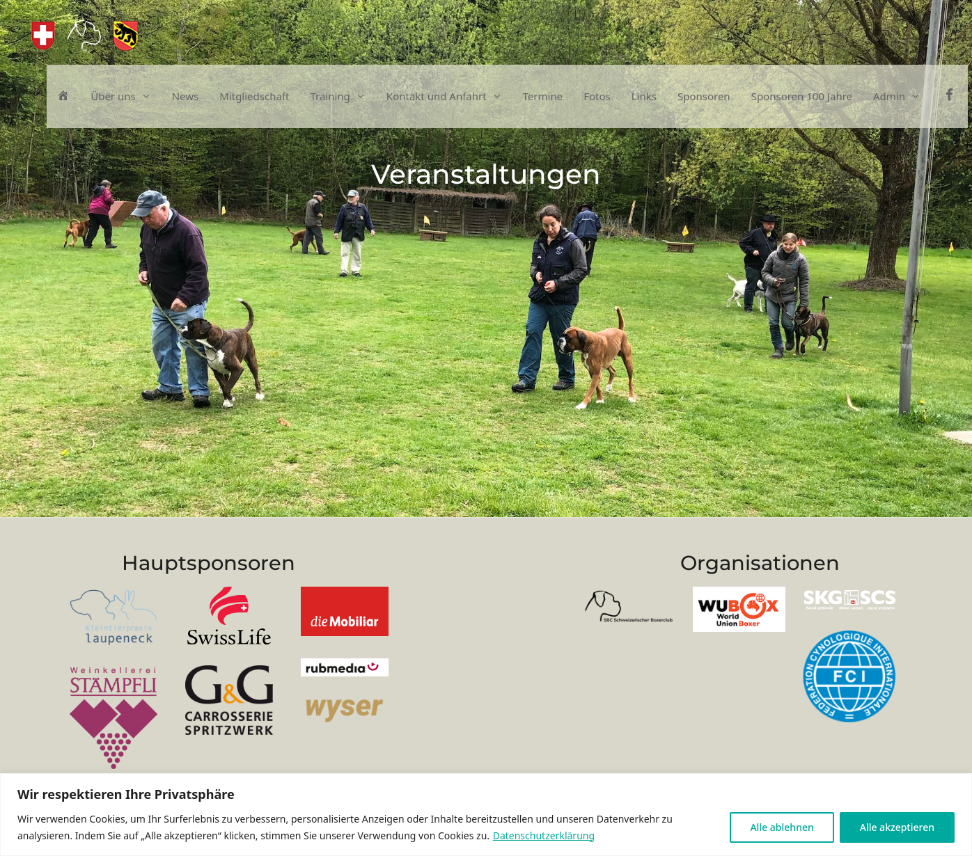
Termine (543, 96)
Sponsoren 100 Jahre (801, 96)
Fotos (597, 96)
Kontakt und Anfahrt (449, 96)
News (185, 96)
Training (342, 96)
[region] (486, 814)
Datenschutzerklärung (544, 835)
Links (644, 96)
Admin (902, 96)
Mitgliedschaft (254, 96)
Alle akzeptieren (897, 827)
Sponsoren (703, 96)
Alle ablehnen (781, 827)
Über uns (126, 96)
